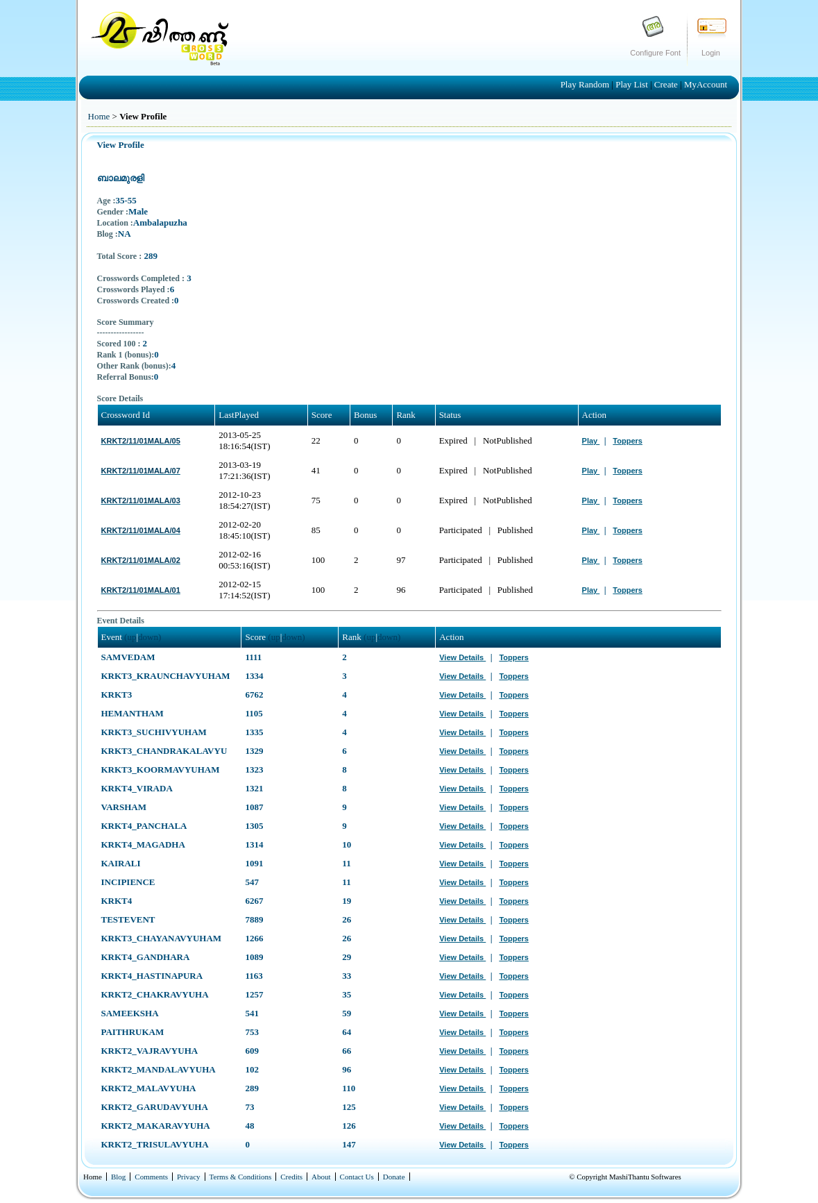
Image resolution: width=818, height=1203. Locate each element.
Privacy (189, 1176)
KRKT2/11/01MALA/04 (140, 530)
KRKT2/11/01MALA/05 (140, 441)
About (321, 1176)
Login (710, 53)
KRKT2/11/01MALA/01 (140, 590)
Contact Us (357, 1176)
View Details (462, 657)
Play (591, 441)
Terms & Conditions (241, 1176)
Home (99, 116)
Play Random (586, 84)
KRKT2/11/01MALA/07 (140, 470)
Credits (291, 1176)
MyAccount (705, 84)
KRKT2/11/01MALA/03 (140, 500)
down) (149, 637)
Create (667, 84)
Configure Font (655, 53)
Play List (632, 84)
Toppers (627, 441)
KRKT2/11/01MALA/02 (140, 560)
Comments (151, 1176)
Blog (118, 1176)
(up (130, 637)
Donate (394, 1176)
